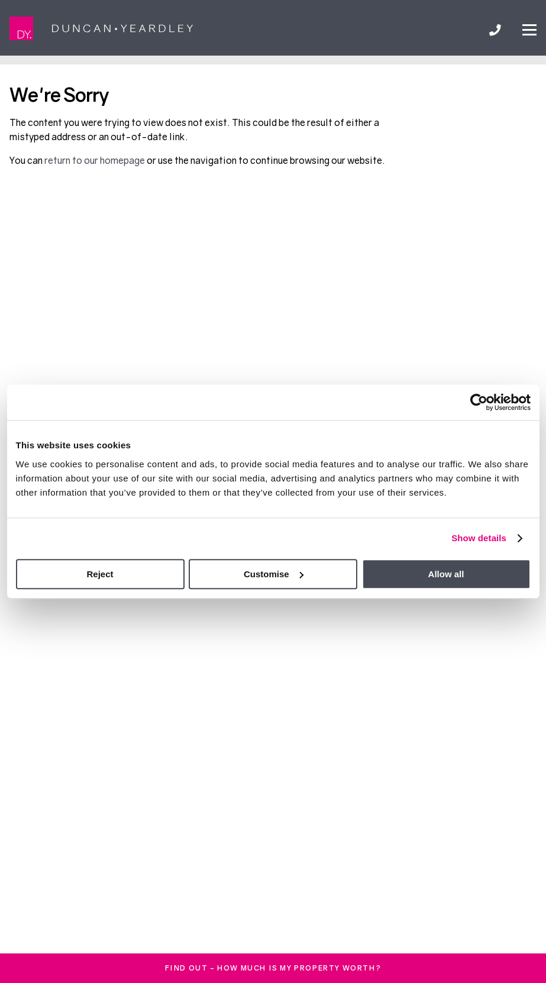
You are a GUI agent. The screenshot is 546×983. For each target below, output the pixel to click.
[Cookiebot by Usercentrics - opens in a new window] (479, 402)
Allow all (446, 574)
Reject (99, 574)
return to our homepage (95, 160)
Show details (478, 538)
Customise (273, 574)
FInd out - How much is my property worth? (273, 967)
